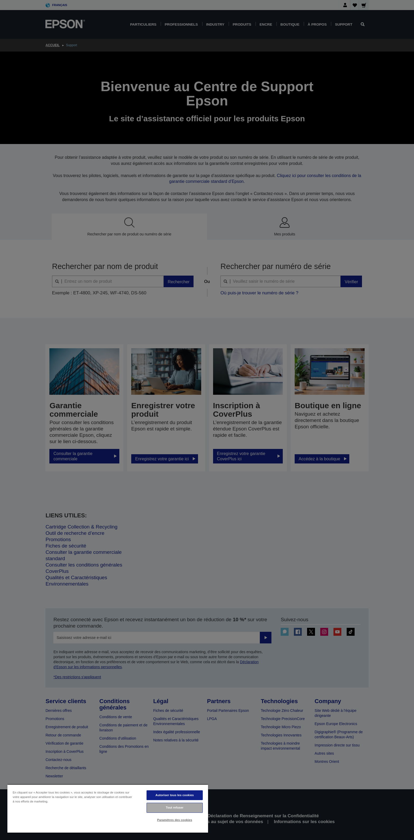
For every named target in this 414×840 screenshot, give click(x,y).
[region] (107, 808)
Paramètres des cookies (174, 820)
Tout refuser (175, 807)
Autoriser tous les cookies (175, 795)
